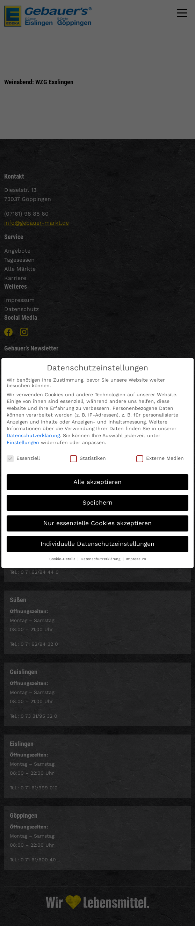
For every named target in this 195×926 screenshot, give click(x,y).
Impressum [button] (136, 553)
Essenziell (23, 453)
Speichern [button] (97, 497)
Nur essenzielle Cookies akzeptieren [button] (97, 517)
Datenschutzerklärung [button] (101, 553)
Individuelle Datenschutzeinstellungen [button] (97, 538)
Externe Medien (160, 453)
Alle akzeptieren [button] (97, 476)
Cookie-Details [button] (63, 553)
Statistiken (88, 453)
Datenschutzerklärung (33, 430)
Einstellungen (23, 437)
